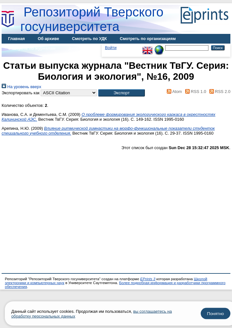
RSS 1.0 (194, 91)
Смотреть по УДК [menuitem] (89, 38)
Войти (110, 47)
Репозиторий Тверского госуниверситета (92, 19)
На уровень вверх (21, 86)
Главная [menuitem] (16, 38)
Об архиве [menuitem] (48, 38)
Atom (173, 91)
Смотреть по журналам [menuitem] (31, 48)
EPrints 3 (148, 279)
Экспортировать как (21, 92)
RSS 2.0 (218, 91)
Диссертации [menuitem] (81, 48)
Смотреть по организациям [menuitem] (148, 38)
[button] (121, 93)
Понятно (215, 313)
